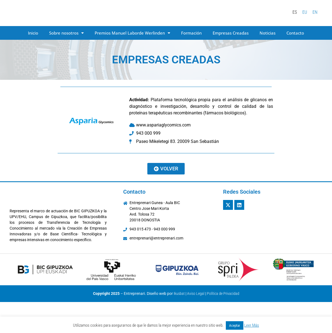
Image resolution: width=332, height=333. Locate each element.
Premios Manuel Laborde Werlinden (132, 33)
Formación (191, 33)
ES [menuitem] (294, 12)
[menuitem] (295, 12)
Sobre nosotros (66, 33)
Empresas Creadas (231, 33)
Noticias (267, 33)
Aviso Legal (195, 293)
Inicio (33, 33)
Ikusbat (179, 293)
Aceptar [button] (234, 325)
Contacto (295, 33)
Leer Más (251, 325)
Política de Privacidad (223, 293)
